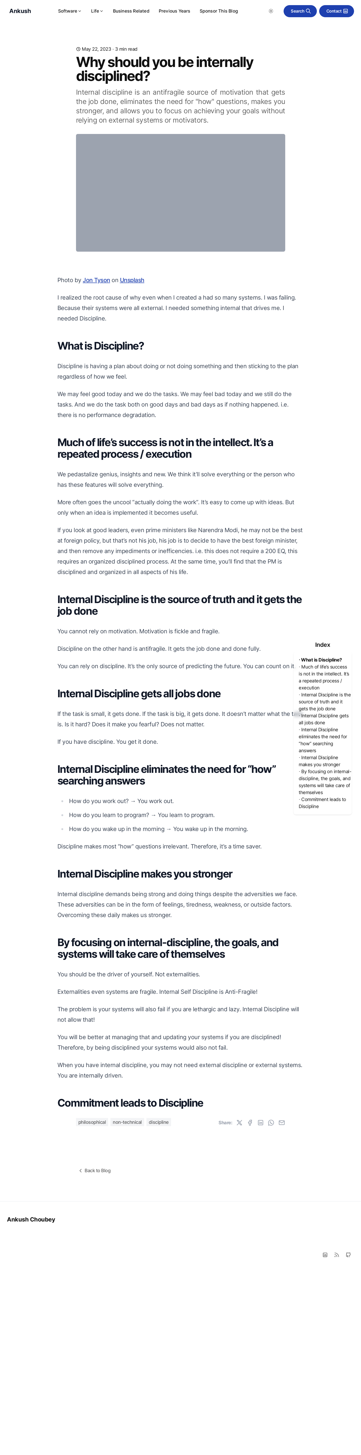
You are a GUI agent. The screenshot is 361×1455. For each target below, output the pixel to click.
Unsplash (132, 464)
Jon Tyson (96, 464)
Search (301, 11)
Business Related (131, 11)
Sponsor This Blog (219, 11)
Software (70, 11)
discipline (159, 1307)
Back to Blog (94, 1355)
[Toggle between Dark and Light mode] (271, 11)
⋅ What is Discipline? (320, 660)
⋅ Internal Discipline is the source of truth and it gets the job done (325, 701)
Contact (337, 11)
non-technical (127, 1307)
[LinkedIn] (325, 1440)
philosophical (92, 1307)
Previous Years (174, 11)
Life (97, 11)
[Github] (348, 1440)
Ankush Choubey (31, 1404)
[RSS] (336, 1440)
